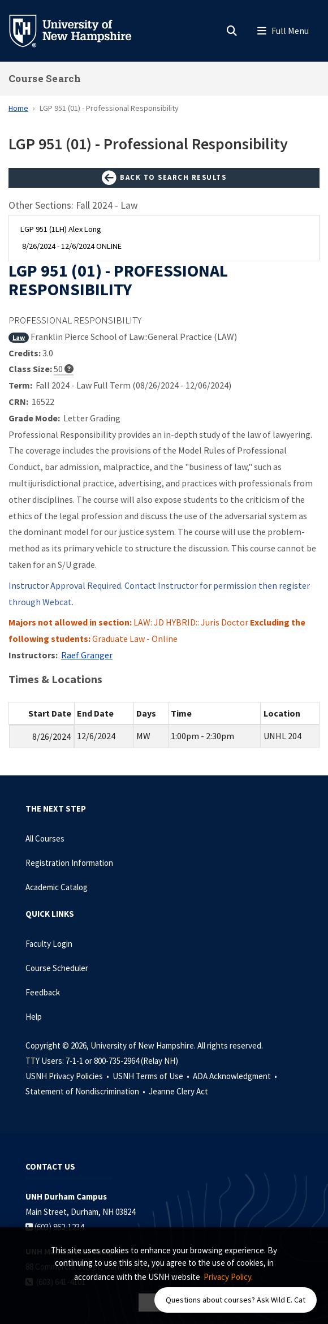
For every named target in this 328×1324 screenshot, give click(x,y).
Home (18, 108)
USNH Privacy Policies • (68, 1076)
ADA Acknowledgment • (236, 1076)
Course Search (44, 78)
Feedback (42, 992)
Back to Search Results (164, 178)
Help (33, 1016)
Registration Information (69, 862)
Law (18, 337)
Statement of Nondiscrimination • (86, 1091)
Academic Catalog (56, 887)
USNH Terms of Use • (152, 1076)
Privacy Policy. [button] (228, 1276)
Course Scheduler (56, 968)
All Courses (44, 838)
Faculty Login (48, 943)
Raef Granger (87, 655)
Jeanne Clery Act (178, 1091)
